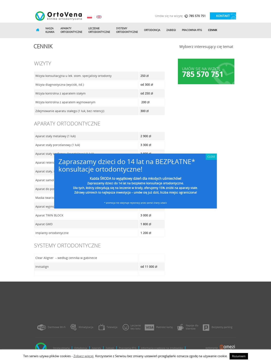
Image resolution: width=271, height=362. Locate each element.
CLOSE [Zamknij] (211, 156)
